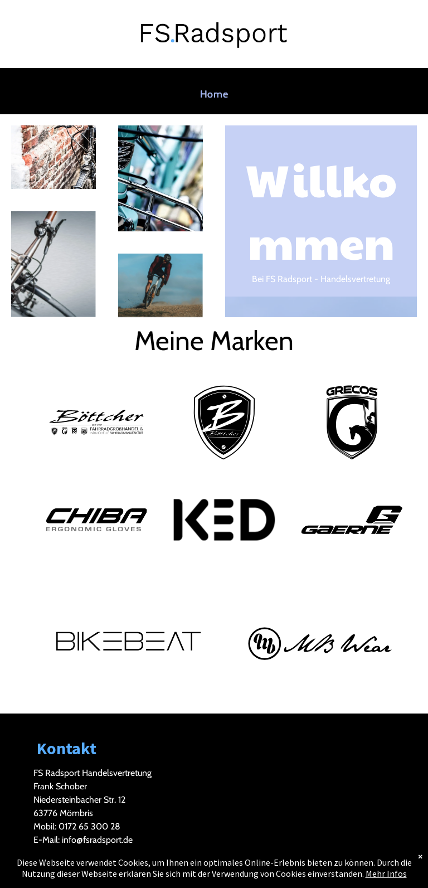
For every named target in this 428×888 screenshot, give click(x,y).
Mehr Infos (386, 873)
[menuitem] (214, 94)
